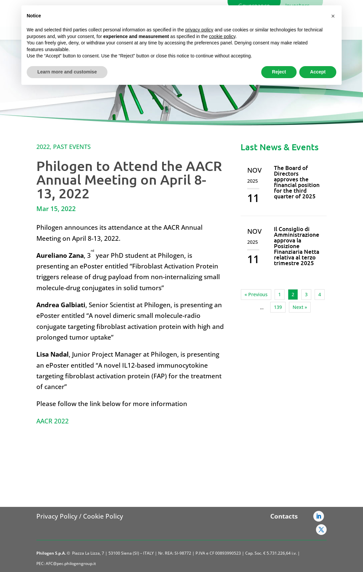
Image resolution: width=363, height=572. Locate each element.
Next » (300, 307)
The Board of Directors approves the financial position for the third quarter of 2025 (297, 182)
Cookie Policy (103, 516)
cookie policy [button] (222, 36)
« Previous (256, 294)
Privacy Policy (56, 516)
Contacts (284, 516)
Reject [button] (279, 71)
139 (278, 307)
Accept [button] (318, 71)
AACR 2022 (52, 421)
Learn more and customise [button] (67, 71)
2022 (43, 147)
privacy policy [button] (199, 29)
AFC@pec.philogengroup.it (71, 563)
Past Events (72, 147)
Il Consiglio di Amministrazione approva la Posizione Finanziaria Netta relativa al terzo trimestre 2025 (296, 246)
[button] (333, 16)
